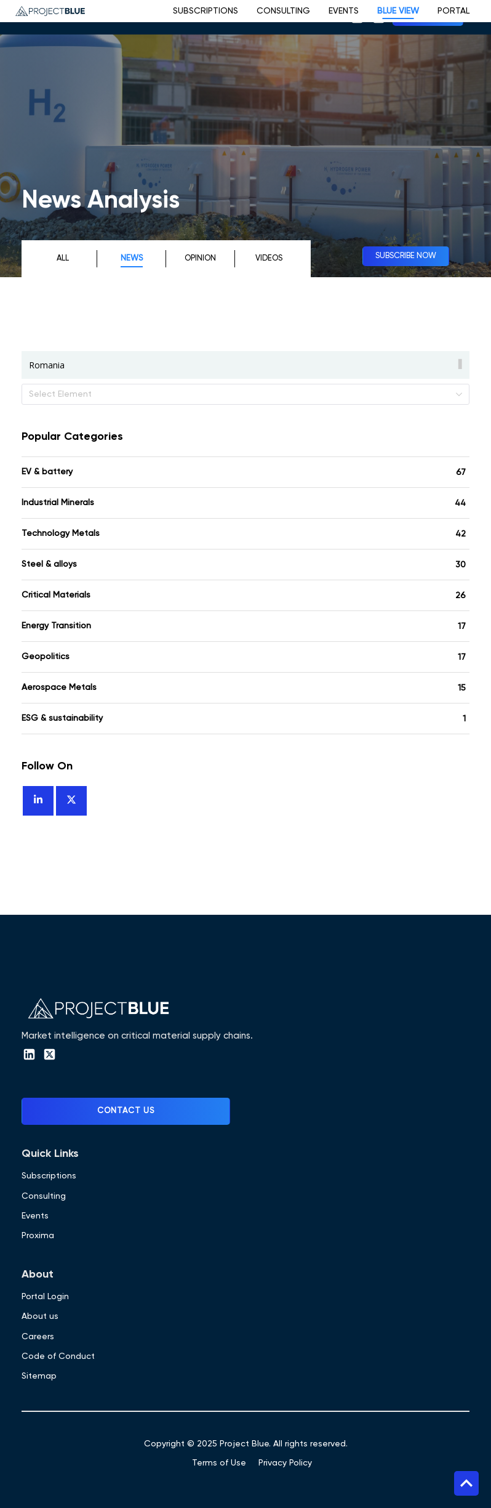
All (63, 258)
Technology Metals (61, 533)
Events (344, 11)
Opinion (200, 258)
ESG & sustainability (62, 718)
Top (466, 1483)
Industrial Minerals (58, 502)
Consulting (283, 11)
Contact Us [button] (125, 1111)
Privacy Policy (285, 1463)
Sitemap (39, 1376)
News (132, 258)
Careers (38, 1336)
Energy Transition (56, 626)
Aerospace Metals (59, 687)
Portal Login (45, 1296)
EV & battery (47, 472)
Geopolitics (46, 656)
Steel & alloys (49, 564)
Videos (268, 258)
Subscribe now (405, 256)
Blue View (398, 11)
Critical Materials (56, 595)
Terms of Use (219, 1463)
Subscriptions (205, 11)
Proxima (38, 1235)
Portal (453, 11)
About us (40, 1316)
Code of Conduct (58, 1356)
